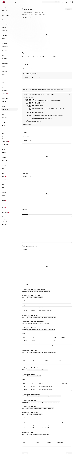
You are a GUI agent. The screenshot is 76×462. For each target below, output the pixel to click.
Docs (9, 2)
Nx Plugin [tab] (34, 73)
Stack (33, 2)
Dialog (25, 453)
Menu (45, 57)
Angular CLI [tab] (28, 73)
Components (16, 2)
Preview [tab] (25, 17)
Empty (68, 453)
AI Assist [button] (68, 9)
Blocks (23, 2)
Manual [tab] (32, 69)
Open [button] (47, 34)
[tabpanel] (47, 34)
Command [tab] (25, 69)
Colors (28, 2)
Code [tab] (31, 17)
